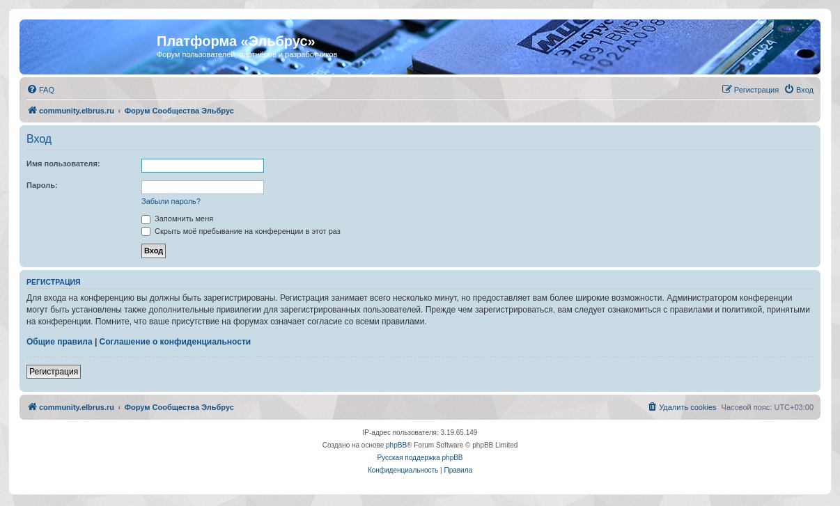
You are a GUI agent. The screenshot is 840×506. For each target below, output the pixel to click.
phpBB (396, 445)
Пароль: (42, 185)
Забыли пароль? (171, 201)
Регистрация (53, 372)
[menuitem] (40, 89)
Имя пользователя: (63, 163)
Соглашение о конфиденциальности (175, 342)
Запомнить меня (177, 218)
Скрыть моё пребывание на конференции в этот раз (241, 231)
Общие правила (59, 342)
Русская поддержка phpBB (419, 457)
